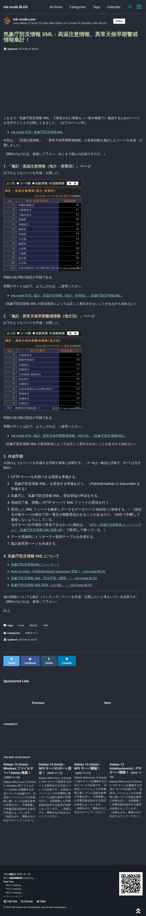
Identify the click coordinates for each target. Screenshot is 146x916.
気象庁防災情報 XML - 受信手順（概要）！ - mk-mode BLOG (57, 597)
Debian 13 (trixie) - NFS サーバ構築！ (88, 789)
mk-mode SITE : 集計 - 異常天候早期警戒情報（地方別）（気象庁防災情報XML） (72, 448)
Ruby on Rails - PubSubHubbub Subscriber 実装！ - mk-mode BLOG (62, 591)
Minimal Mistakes (58, 907)
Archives (54, 7)
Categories (76, 7)
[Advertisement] (73, 82)
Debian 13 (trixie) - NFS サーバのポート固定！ (54, 791)
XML (46, 651)
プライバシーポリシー (13, 896)
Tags (95, 7)
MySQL (33, 651)
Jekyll (44, 907)
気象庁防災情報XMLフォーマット (37, 584)
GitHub (28, 901)
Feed (21, 651)
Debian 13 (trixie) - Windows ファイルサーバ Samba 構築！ (19, 791)
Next (107, 726)
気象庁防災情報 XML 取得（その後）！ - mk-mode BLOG (54, 604)
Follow (127, 21)
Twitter (10, 901)
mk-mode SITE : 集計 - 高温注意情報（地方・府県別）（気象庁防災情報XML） (71, 300)
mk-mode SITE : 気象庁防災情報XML (39, 133)
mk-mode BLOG (15, 7)
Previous (38, 726)
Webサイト (31, 659)
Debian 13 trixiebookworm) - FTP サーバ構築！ (123, 791)
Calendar (112, 7)
